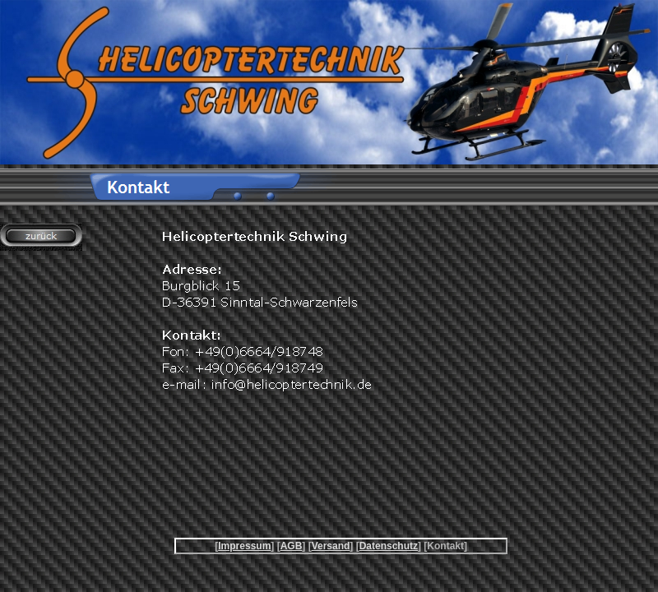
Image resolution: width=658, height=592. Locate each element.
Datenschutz (388, 546)
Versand (331, 546)
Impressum (244, 546)
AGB (291, 546)
